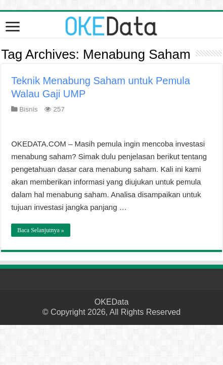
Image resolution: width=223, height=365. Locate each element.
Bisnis (28, 109)
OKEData (112, 302)
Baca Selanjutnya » (40, 230)
